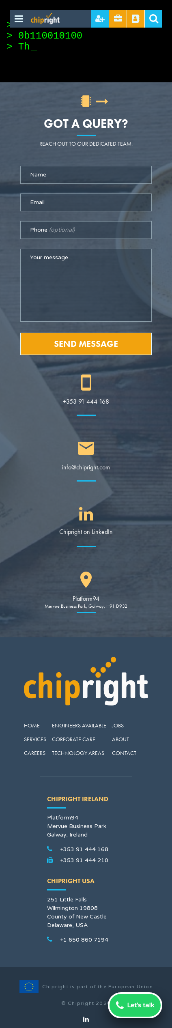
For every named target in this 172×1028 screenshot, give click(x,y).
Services (35, 739)
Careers (34, 753)
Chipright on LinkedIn (86, 531)
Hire (100, 19)
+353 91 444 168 (86, 401)
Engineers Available (79, 725)
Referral (136, 19)
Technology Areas (78, 753)
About (120, 739)
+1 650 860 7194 (84, 939)
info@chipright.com (86, 467)
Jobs (118, 725)
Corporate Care (73, 739)
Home (32, 725)
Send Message (86, 344)
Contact (124, 753)
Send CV (118, 19)
